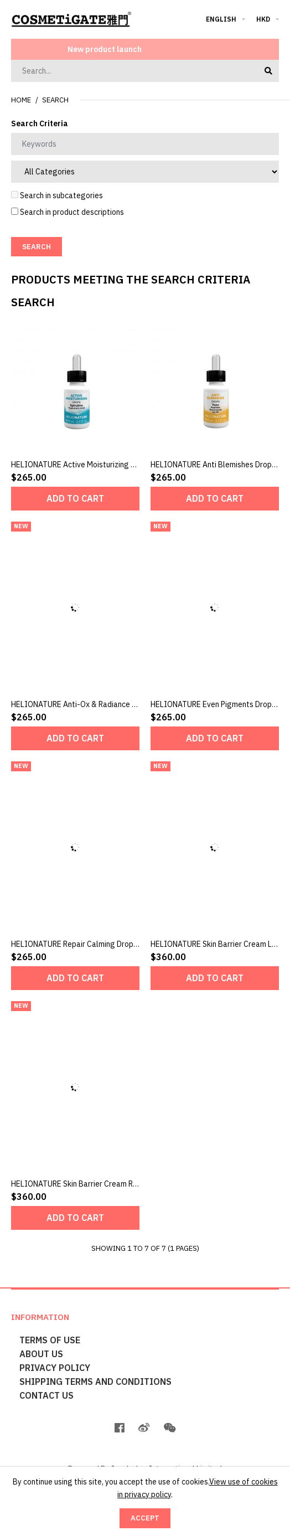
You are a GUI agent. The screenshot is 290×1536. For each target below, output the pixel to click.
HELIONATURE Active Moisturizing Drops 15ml (90, 465)
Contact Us (46, 1395)
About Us (41, 1353)
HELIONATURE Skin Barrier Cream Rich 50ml (86, 1184)
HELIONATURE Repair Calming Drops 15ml (83, 944)
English (221, 19)
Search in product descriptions (67, 212)
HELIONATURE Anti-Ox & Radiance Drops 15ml (91, 704)
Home (21, 100)
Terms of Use (49, 1340)
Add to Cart (75, 498)
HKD (263, 19)
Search (55, 100)
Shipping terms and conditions (95, 1381)
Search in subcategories (57, 195)
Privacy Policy (54, 1367)
